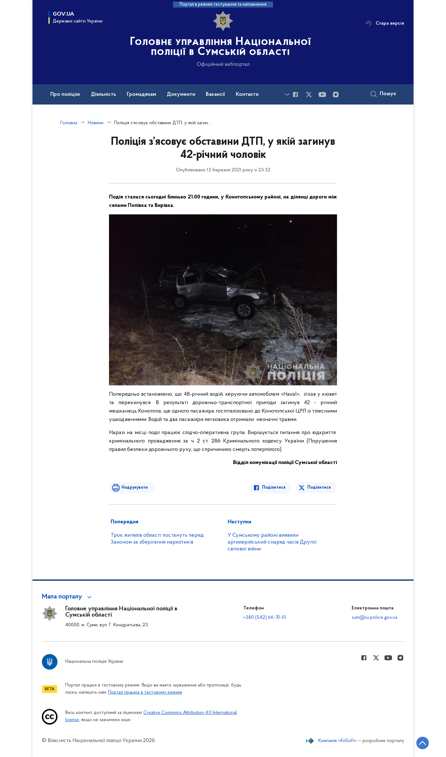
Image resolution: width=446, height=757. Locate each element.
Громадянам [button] (141, 94)
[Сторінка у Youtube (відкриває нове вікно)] (322, 94)
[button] (67, 597)
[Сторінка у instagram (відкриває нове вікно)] (335, 94)
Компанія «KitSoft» (337, 740)
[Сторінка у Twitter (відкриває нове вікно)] (309, 94)
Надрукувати (134, 487)
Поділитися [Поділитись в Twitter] (319, 487)
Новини (95, 122)
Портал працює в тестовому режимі (145, 692)
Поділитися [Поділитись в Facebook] (273, 487)
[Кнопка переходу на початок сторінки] (422, 743)
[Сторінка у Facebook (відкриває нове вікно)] (295, 94)
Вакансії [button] (215, 94)
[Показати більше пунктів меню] (287, 94)
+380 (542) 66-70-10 (264, 617)
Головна (68, 122)
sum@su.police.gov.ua (374, 617)
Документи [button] (181, 94)
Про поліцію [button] (65, 94)
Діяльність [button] (103, 94)
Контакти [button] (247, 94)
